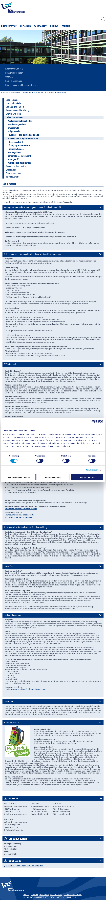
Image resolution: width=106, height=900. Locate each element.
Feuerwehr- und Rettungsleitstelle (23, 135)
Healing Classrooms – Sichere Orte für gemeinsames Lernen (25, 689)
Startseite (5, 92)
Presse (52, 897)
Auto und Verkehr (13, 103)
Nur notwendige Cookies (19, 477)
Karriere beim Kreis (13, 81)
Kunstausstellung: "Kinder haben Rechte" (20, 515)
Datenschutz (56, 895)
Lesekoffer (8, 566)
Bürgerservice (9, 26)
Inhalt (26, 895)
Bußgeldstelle (14, 131)
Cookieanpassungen (73, 895)
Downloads (15, 861)
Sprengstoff (13, 159)
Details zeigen (91, 470)
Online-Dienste (12, 100)
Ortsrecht (9, 77)
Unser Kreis (11, 170)
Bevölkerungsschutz (17, 124)
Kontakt (13, 798)
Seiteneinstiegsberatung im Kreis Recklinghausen (24, 866)
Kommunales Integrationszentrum (46, 92)
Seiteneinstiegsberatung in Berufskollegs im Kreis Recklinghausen (32, 254)
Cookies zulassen (87, 477)
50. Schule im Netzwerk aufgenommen (19, 517)
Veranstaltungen (16, 149)
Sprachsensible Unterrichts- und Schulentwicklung (25, 527)
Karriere (61, 897)
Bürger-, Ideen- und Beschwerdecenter (21, 85)
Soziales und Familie (15, 107)
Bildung (54, 26)
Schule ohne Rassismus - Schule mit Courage (21, 509)
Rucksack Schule (11, 722)
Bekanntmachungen (14, 73)
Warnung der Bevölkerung (19, 163)
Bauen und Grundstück (16, 166)
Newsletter (71, 897)
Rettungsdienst (15, 152)
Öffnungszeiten (18, 839)
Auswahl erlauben (53, 477)
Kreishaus (25, 26)
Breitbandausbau (13, 173)
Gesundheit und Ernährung (17, 110)
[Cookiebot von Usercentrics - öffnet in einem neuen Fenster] (92, 421)
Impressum (44, 895)
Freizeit (66, 26)
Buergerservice (15, 92)
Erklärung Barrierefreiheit (35, 897)
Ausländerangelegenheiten (20, 121)
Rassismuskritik (16, 142)
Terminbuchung (13, 177)
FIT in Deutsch (10, 364)
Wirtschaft (40, 26)
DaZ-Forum (8, 701)
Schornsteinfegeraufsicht (19, 156)
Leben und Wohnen (27, 92)
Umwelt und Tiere (13, 114)
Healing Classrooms (12, 615)
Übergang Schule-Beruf (19, 145)
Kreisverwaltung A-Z (14, 69)
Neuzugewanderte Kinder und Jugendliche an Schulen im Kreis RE (32, 207)
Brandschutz (13, 128)
